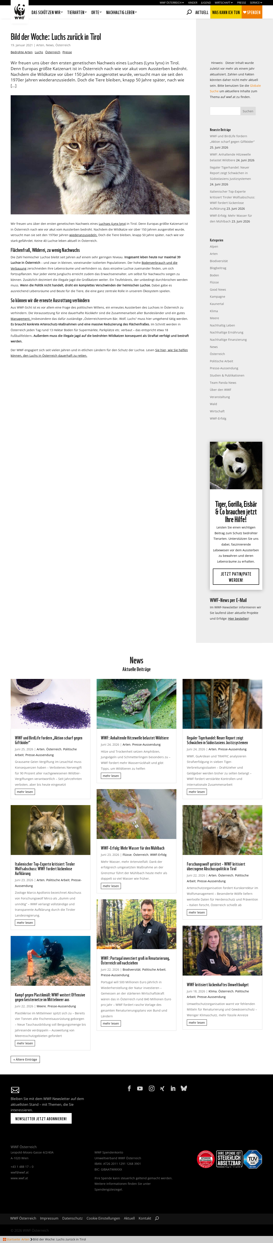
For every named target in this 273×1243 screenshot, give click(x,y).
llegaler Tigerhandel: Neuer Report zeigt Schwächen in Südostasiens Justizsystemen (230, 173)
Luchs (39, 52)
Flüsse (214, 282)
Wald (213, 404)
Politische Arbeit (221, 361)
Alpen (214, 246)
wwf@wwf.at (20, 1172)
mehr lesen (25, 792)
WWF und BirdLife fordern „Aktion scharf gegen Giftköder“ (48, 739)
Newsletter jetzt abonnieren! (41, 1118)
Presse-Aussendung (224, 368)
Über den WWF (220, 390)
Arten (40, 45)
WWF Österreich (171, 2)
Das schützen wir (46, 12)
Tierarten (75, 12)
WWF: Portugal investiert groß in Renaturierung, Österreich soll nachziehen (135, 960)
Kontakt (145, 1219)
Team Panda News (223, 383)
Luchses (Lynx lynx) (112, 224)
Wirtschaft (222, 2)
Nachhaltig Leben (222, 325)
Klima (214, 311)
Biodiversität (219, 261)
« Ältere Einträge (25, 1059)
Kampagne (217, 297)
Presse (241, 2)
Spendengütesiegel (108, 1189)
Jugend (206, 2)
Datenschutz (72, 1219)
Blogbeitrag (218, 268)
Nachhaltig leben (120, 12)
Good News (218, 289)
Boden (214, 275)
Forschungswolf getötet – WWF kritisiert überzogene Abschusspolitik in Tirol (216, 866)
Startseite (13, 1239)
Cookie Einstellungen (103, 1219)
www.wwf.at (19, 1178)
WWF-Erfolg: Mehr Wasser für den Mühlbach (132, 847)
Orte (95, 12)
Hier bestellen (238, 618)
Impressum (49, 1219)
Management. (21, 319)
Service (255, 2)
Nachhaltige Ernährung (226, 332)
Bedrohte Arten (22, 52)
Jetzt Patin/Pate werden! (236, 576)
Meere (214, 318)
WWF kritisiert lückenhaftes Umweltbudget (218, 984)
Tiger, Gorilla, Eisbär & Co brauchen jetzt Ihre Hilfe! (236, 511)
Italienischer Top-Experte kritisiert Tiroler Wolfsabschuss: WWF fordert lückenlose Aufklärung (45, 868)
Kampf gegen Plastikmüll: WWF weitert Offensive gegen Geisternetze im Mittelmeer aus (50, 996)
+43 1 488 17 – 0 (22, 1167)
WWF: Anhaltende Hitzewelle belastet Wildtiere (135, 737)
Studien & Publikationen (227, 375)
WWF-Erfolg (218, 418)
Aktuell (202, 11)
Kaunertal (217, 304)
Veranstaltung (220, 397)
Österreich (63, 45)
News (50, 45)
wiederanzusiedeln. (83, 235)
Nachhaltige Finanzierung (228, 340)
